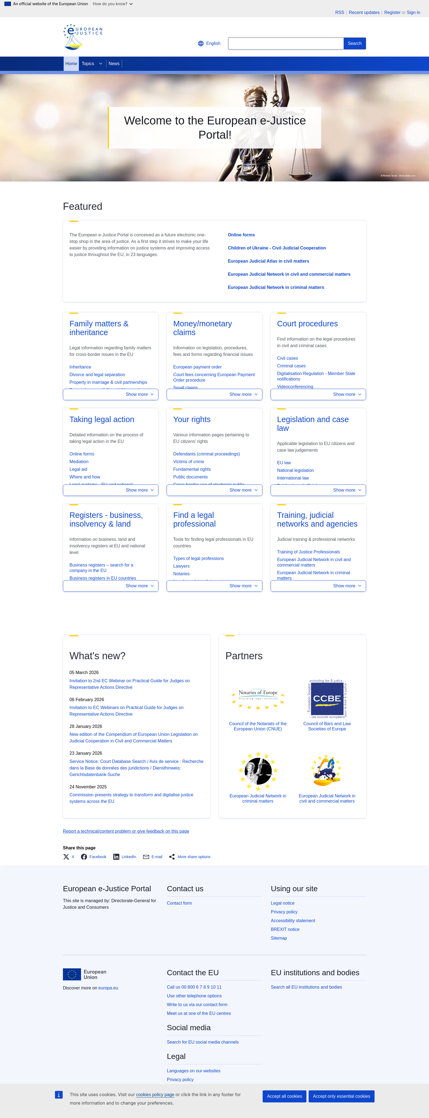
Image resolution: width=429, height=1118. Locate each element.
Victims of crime (188, 461)
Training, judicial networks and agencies (317, 519)
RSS (339, 12)
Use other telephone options (194, 996)
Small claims (185, 387)
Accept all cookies (284, 1096)
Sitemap (279, 938)
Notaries (181, 573)
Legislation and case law (313, 423)
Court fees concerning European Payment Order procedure (214, 377)
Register (392, 12)
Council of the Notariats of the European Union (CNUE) (258, 726)
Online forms (241, 235)
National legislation (295, 470)
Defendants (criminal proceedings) (206, 454)
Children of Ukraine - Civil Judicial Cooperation (277, 248)
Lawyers (181, 566)
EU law (284, 462)
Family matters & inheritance (99, 328)
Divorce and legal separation (97, 374)
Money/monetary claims (202, 328)
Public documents (190, 477)
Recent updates (364, 12)
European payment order (197, 367)
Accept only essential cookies (341, 1096)
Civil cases (287, 358)
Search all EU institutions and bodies (306, 987)
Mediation (78, 461)
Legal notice (282, 903)
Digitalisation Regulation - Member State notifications (316, 376)
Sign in (413, 12)
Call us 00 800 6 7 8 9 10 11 (194, 987)
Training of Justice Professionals (308, 552)
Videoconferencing (295, 386)
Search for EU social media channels (203, 1042)
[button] (110, 394)
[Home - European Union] (84, 974)
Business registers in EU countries (102, 578)
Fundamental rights (192, 469)
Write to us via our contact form (197, 1004)
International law (293, 478)
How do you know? (113, 3)
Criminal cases (291, 366)
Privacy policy (284, 912)
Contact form (179, 903)
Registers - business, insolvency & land (106, 519)
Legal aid (78, 469)
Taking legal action (101, 419)
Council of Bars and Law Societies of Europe (327, 726)
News (114, 63)
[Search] (355, 43)
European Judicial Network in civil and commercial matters (289, 274)
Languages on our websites (194, 1070)
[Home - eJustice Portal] (82, 37)
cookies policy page (155, 1094)
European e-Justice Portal (107, 888)
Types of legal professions (198, 558)
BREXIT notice (285, 929)
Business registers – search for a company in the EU (101, 568)
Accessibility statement (293, 920)
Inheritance (80, 367)
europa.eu (108, 988)
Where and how (84, 477)
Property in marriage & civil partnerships (108, 382)
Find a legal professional (194, 519)
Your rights (192, 419)
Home (71, 63)
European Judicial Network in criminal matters (276, 287)
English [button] (209, 43)
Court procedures (307, 323)
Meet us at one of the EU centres (199, 1013)
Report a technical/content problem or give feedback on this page (126, 831)
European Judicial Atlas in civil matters (268, 261)
